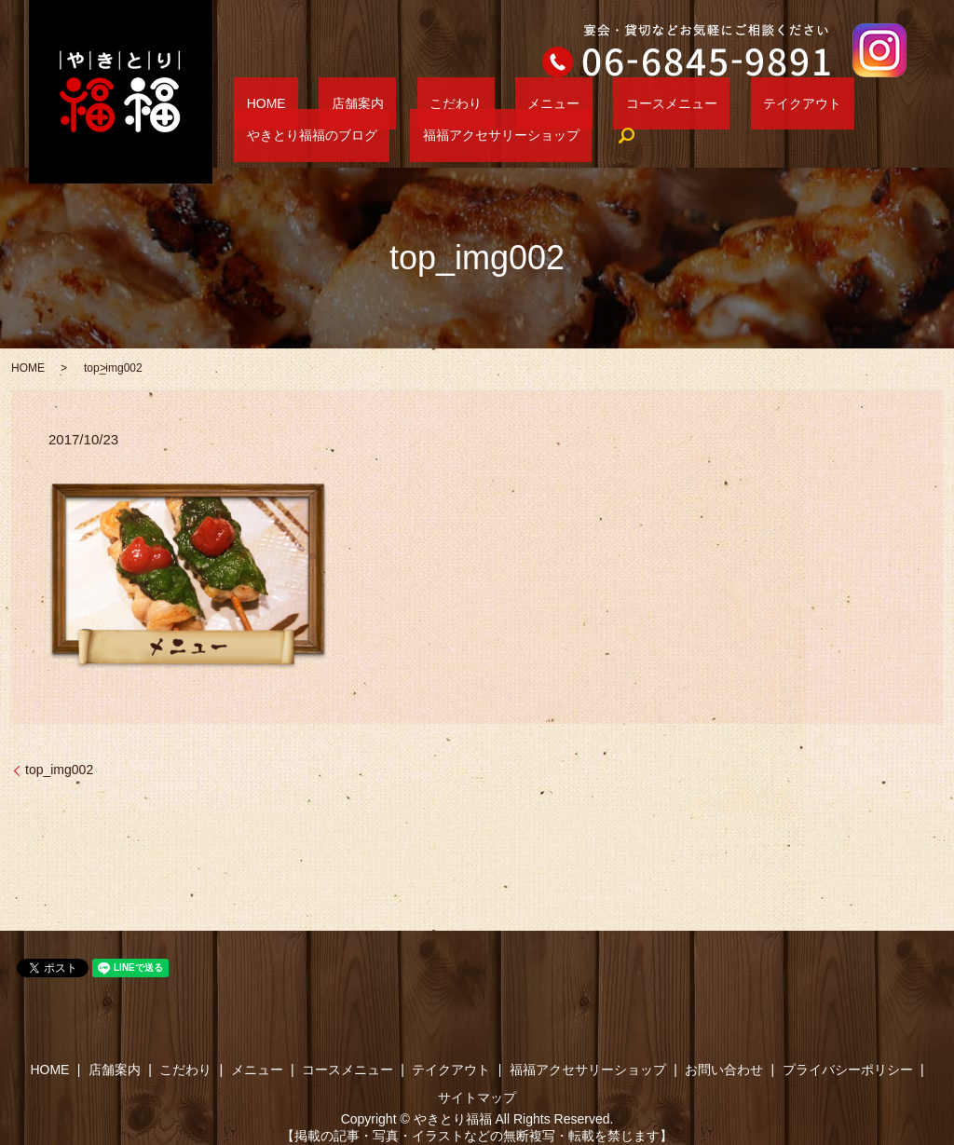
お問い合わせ (724, 1069)
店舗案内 (320, 103)
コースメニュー (559, 103)
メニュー (466, 103)
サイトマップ (477, 1097)
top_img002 (59, 769)
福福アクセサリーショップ (312, 135)
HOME (253, 103)
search (426, 136)
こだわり (393, 103)
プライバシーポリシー (848, 1069)
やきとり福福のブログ (789, 103)
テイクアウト (664, 103)
